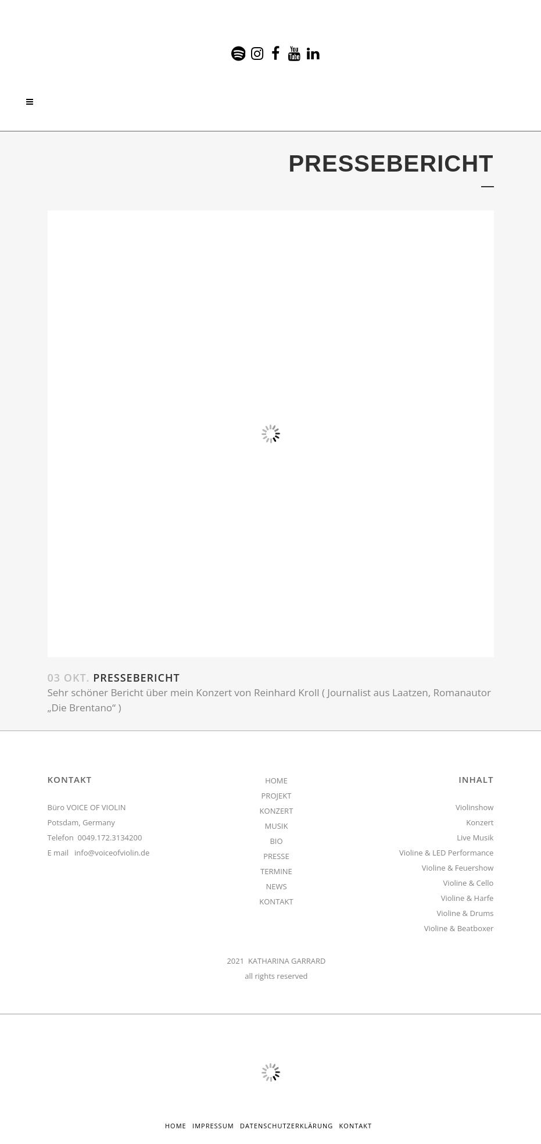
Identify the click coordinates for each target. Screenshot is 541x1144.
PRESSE (276, 856)
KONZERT (276, 811)
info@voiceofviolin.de (111, 852)
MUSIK (276, 826)
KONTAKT (276, 901)
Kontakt (355, 1125)
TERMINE (276, 871)
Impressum (213, 1125)
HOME (276, 780)
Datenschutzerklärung (286, 1125)
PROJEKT (276, 795)
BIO (276, 841)
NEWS (276, 886)
